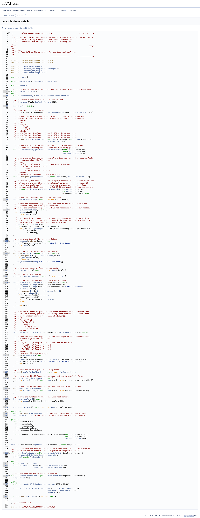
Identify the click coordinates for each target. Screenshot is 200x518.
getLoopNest (53, 112)
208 (5, 463)
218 (5, 484)
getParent (28, 399)
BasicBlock (32, 189)
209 (5, 465)
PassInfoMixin (54, 476)
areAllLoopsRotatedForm (30, 388)
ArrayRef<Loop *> (21, 276)
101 (5, 241)
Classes (53, 10)
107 (5, 253)
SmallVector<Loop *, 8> (44, 81)
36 (5, 106)
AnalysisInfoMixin (53, 453)
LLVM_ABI (22, 91)
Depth (55, 282)
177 (5, 399)
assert (18, 243)
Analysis (20, 15)
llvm (12, 15)
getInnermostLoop (28, 210)
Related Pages (18, 10)
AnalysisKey (35, 457)
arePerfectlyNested (35, 139)
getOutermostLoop (28, 199)
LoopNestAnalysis (26, 453)
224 (5, 496)
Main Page (7, 10)
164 (5, 372)
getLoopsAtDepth (34, 282)
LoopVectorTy (24, 81)
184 (5, 413)
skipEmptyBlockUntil (49, 189)
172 (5, 388)
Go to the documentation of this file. (17, 28)
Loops (58, 199)
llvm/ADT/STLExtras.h (32, 67)
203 (5, 453)
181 (5, 407)
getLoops (35, 276)
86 (5, 210)
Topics (29, 10)
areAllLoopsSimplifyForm (30, 378)
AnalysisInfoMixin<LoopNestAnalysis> (39, 455)
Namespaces (40, 10)
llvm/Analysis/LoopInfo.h (34, 71)
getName (27, 407)
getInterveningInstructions (48, 150)
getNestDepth (29, 355)
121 (5, 282)
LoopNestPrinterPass (27, 476)
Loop (25, 102)
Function (17, 399)
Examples (72, 10)
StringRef (18, 407)
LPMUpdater (23, 85)
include (4, 15)
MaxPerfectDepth (68, 372)
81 (5, 199)
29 (5, 91)
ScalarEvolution (43, 102)
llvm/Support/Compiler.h (33, 73)
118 (5, 276)
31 (5, 96)
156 (5, 355)
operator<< (39, 445)
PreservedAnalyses (31, 488)
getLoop (23, 241)
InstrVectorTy (26, 96)
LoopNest (31, 91)
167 (5, 378)
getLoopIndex (29, 253)
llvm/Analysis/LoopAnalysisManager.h (40, 69)
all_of (26, 380)
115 (5, 270)
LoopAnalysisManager (53, 465)
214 (5, 476)
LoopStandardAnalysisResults (48, 467)
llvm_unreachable (23, 262)
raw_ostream (19, 478)
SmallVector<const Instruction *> (52, 96)
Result (23, 463)
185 (5, 415)
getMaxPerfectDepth (39, 177)
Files (63, 10)
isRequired (31, 496)
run (31, 465)
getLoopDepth (40, 228)
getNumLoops (47, 256)
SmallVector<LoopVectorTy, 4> (27, 332)
